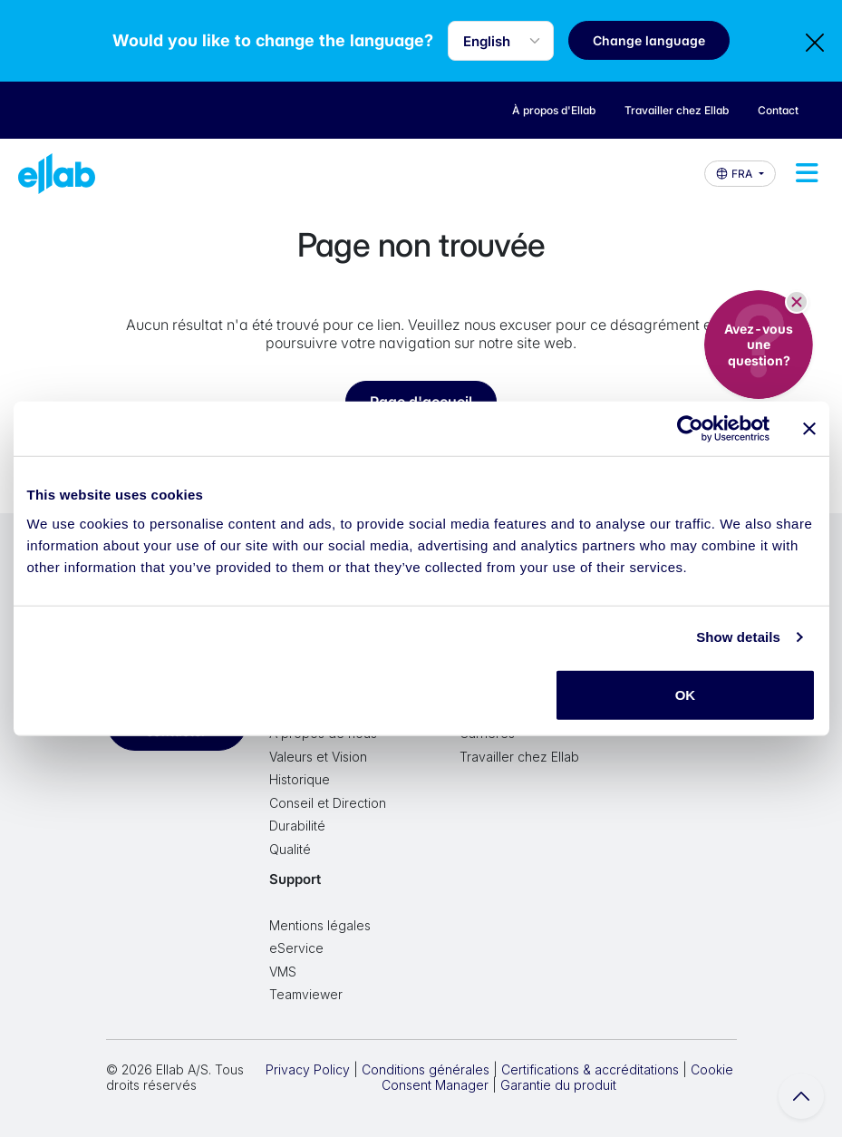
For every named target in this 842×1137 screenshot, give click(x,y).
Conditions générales (425, 1069)
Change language (649, 40)
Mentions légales (320, 925)
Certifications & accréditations (590, 1069)
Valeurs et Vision (318, 756)
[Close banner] (809, 429)
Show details (738, 637)
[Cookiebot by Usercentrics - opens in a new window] (690, 428)
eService (296, 948)
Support (295, 879)
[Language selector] (501, 41)
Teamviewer (306, 994)
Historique (299, 779)
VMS (282, 971)
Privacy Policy (308, 1069)
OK (685, 694)
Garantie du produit (558, 1085)
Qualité (290, 849)
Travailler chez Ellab (519, 756)
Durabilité (297, 825)
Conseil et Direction (327, 803)
